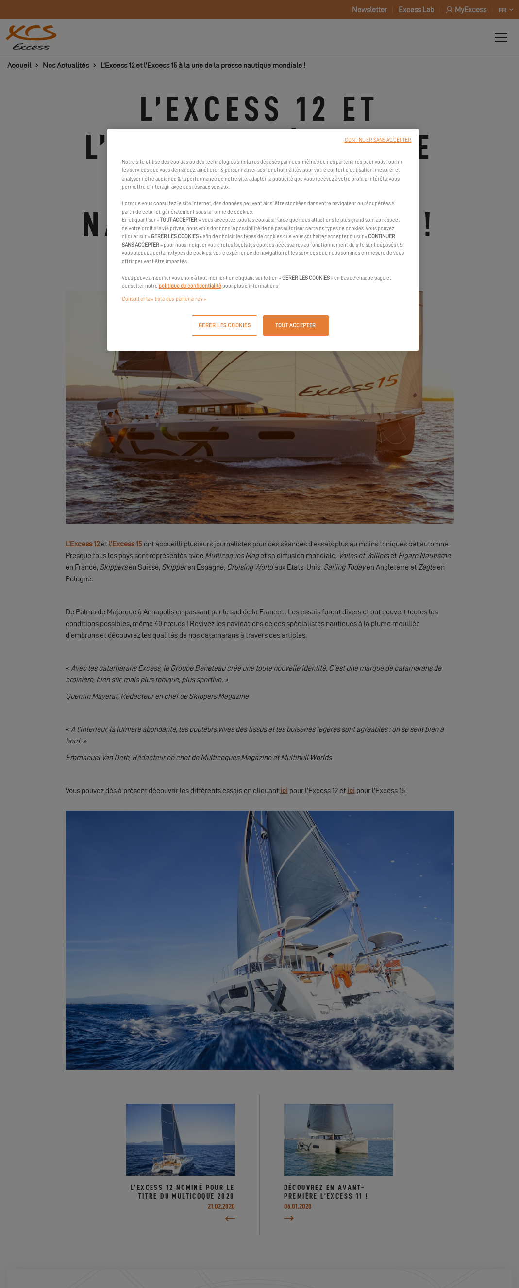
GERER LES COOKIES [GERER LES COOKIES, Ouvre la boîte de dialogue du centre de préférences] (225, 325)
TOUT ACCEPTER (295, 325)
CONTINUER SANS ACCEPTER (378, 140)
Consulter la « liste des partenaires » (164, 299)
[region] (263, 240)
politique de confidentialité (190, 286)
